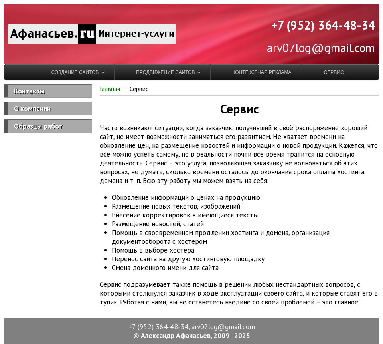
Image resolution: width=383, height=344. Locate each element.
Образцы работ (38, 126)
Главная (110, 89)
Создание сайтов (75, 72)
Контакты (29, 90)
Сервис (334, 72)
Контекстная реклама (261, 72)
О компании (32, 108)
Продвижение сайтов (165, 72)
